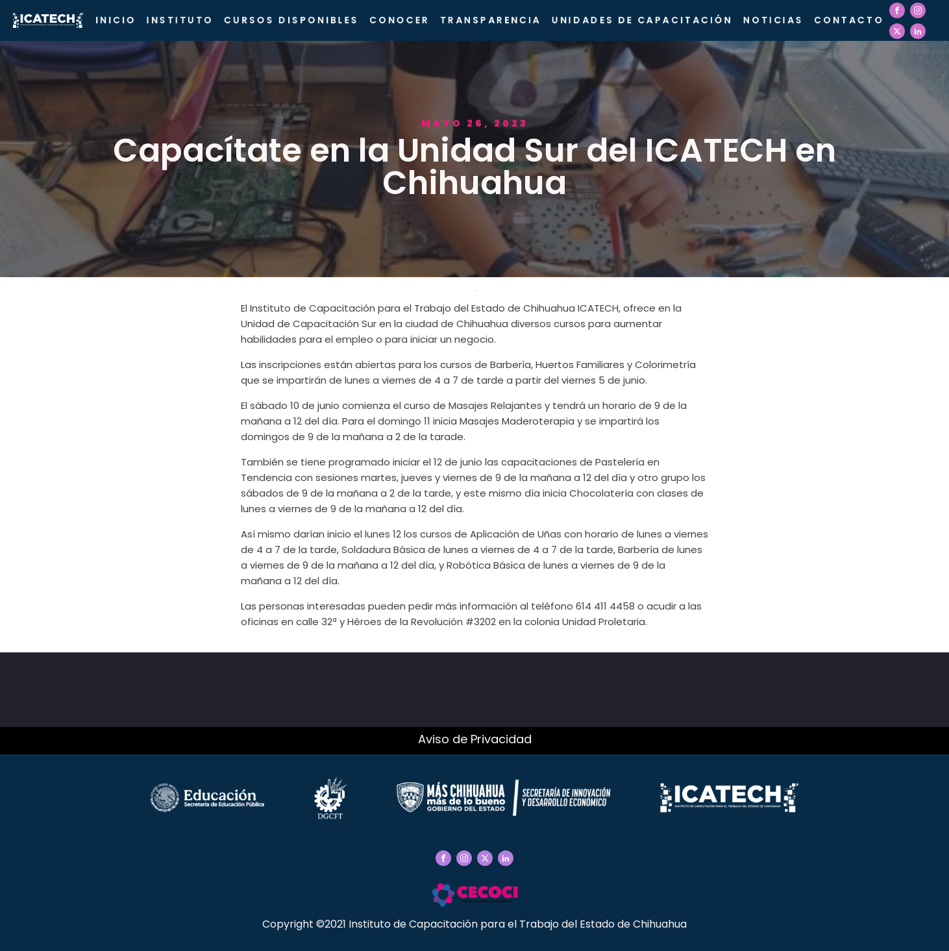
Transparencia (490, 20)
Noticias (773, 20)
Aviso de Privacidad (475, 739)
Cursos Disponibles (291, 20)
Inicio (115, 20)
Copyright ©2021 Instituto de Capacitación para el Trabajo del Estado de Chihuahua (474, 924)
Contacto (849, 20)
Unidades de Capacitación (642, 20)
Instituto (180, 20)
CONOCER (399, 20)
